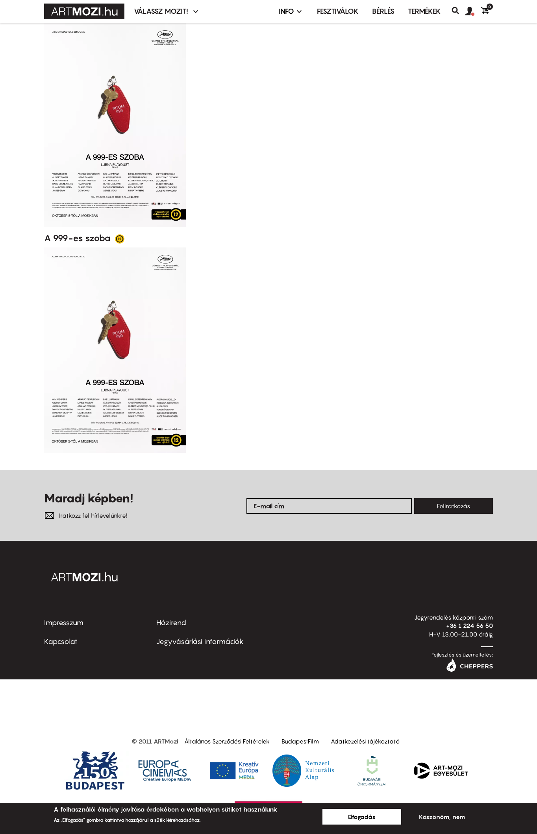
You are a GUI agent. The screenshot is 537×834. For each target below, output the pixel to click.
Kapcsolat (61, 641)
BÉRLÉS (383, 11)
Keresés (458, 11)
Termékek (424, 11)
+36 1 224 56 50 (469, 625)
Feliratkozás (453, 505)
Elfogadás (362, 816)
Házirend (171, 622)
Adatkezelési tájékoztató (365, 741)
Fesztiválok (338, 11)
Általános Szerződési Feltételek (227, 741)
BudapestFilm (300, 741)
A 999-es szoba (78, 238)
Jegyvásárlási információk (200, 641)
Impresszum (63, 622)
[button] (473, 11)
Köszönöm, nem (442, 816)
